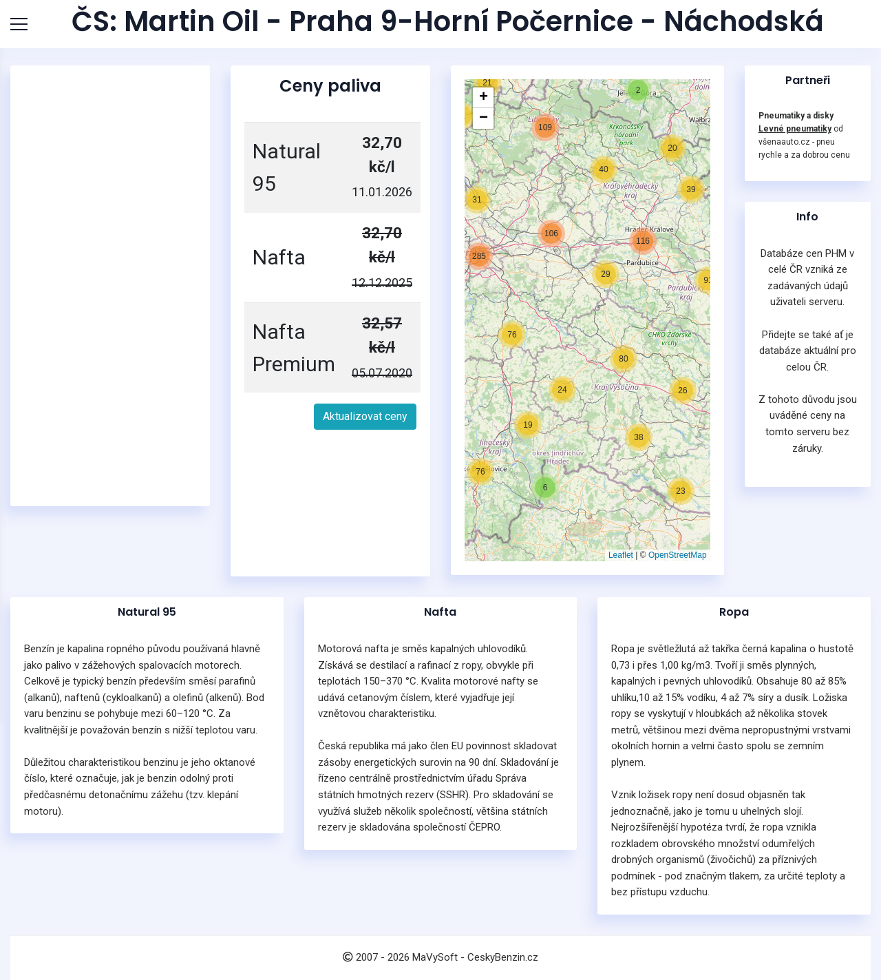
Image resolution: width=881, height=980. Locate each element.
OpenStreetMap (677, 555)
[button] (528, 425)
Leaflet (620, 555)
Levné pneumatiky (794, 129)
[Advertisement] (110, 285)
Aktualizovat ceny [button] (365, 416)
